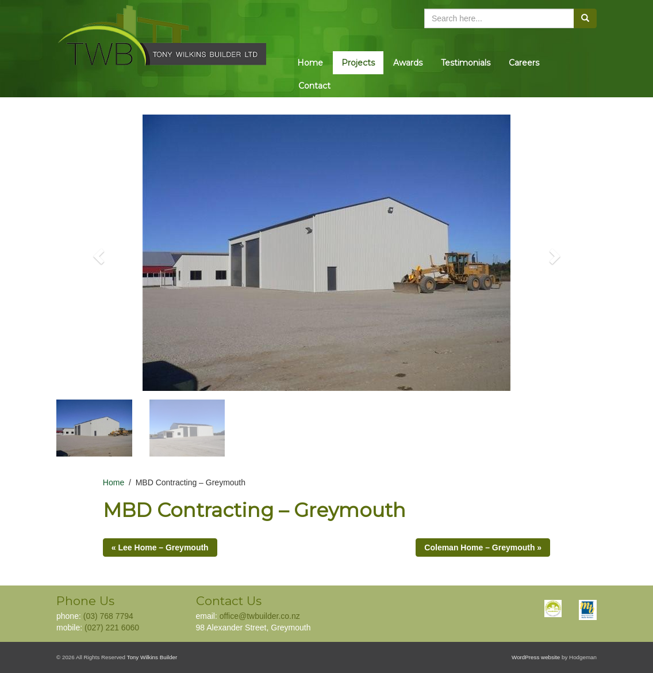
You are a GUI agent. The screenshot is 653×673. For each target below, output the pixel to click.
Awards (407, 63)
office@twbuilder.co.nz (260, 616)
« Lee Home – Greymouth (160, 547)
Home (310, 63)
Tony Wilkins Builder (152, 657)
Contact (314, 86)
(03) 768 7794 (108, 616)
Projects (358, 63)
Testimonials (465, 63)
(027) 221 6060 (111, 627)
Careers (524, 63)
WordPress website (536, 657)
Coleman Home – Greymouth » (482, 547)
